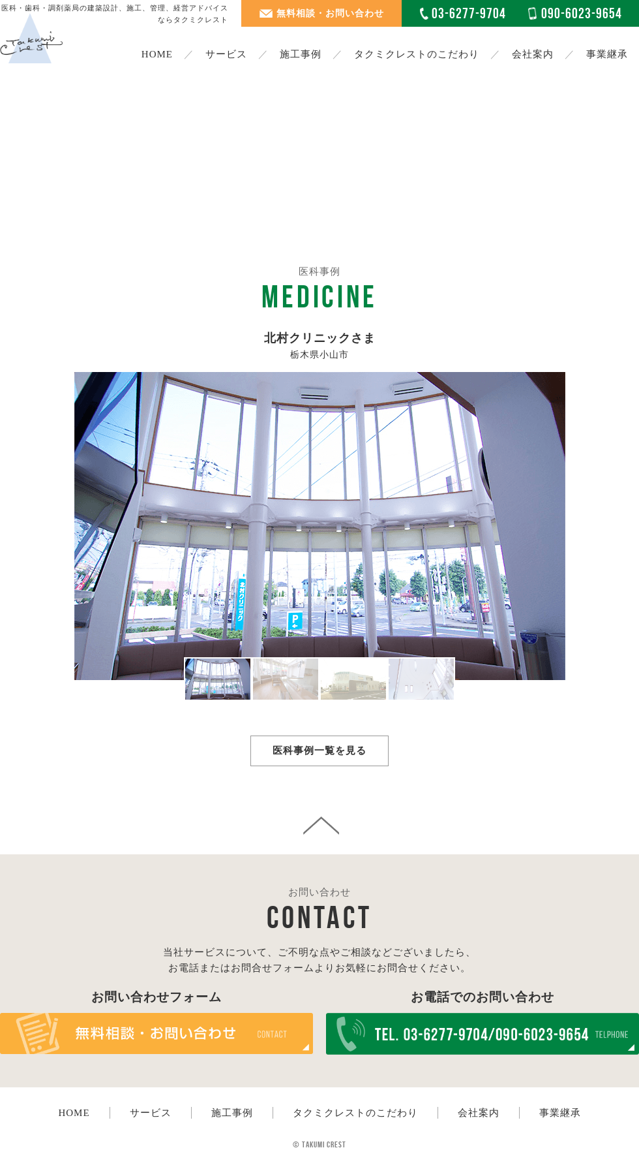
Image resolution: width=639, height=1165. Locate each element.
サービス (150, 1113)
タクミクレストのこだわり (416, 54)
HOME (157, 54)
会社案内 (533, 54)
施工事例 (232, 1113)
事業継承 (607, 54)
